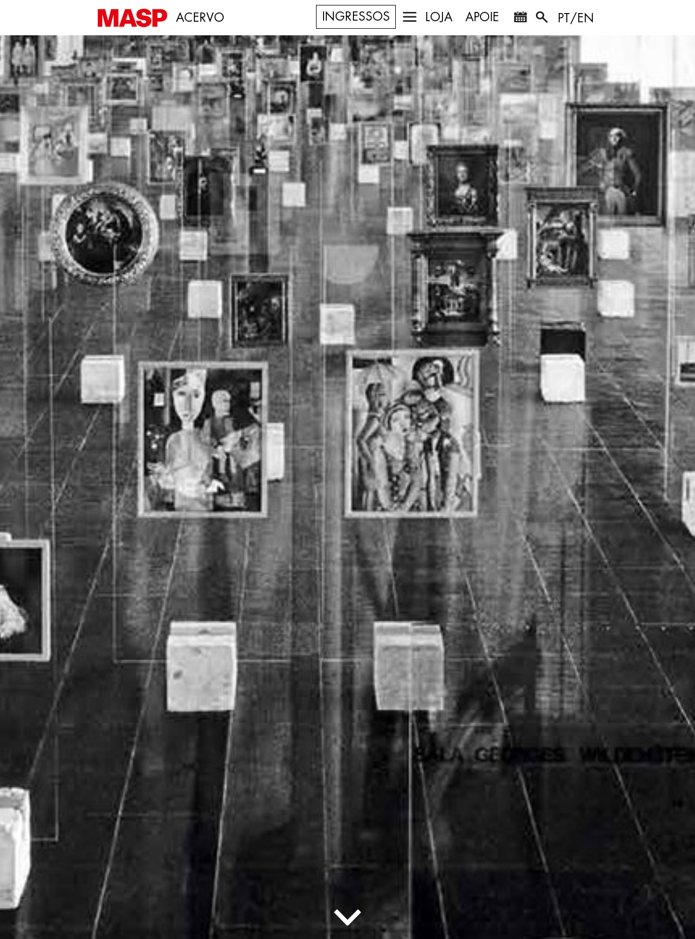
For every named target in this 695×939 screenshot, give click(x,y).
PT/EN (576, 18)
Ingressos (356, 17)
